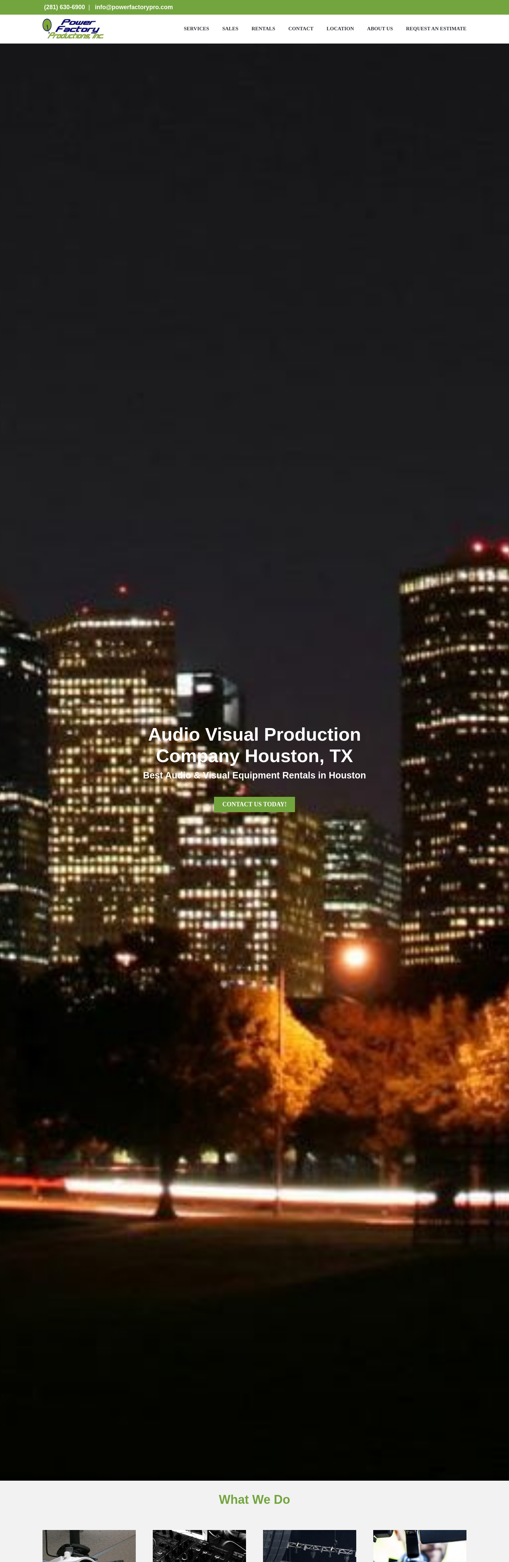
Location (340, 28)
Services (196, 28)
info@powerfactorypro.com (134, 7)
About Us (380, 28)
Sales (230, 28)
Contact (300, 28)
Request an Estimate (436, 28)
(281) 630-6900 (64, 7)
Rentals (263, 28)
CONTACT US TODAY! (254, 804)
